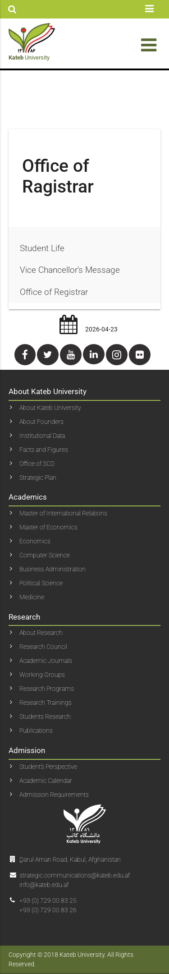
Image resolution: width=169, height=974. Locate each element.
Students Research (45, 716)
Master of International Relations (63, 513)
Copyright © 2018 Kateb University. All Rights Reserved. (71, 959)
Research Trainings (45, 702)
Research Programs (46, 688)
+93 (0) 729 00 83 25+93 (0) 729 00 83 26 (48, 905)
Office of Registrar (54, 292)
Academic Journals (45, 660)
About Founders (41, 421)
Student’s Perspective (48, 766)
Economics (34, 541)
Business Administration (52, 569)
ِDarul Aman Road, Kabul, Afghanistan (70, 859)
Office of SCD (37, 463)
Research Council (43, 646)
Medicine (31, 597)
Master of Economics (48, 527)
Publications (36, 730)
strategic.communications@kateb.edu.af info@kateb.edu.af (74, 880)
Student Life (42, 248)
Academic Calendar (45, 780)
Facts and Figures (43, 449)
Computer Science (44, 555)
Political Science (41, 583)
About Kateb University (50, 407)
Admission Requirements (54, 794)
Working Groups (42, 674)
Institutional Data (42, 435)
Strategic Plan (37, 477)
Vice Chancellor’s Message (70, 270)
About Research (41, 632)
